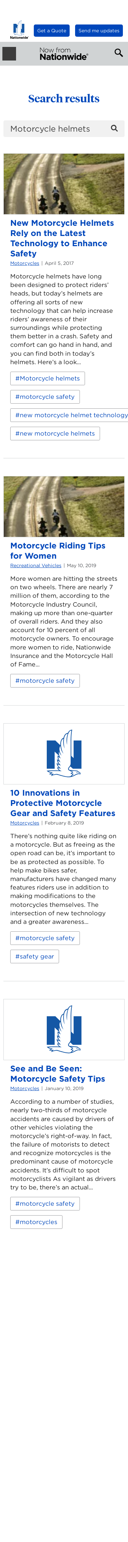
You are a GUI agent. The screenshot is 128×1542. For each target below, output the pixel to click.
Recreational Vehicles (35, 565)
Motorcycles (24, 263)
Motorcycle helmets (50, 378)
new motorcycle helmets (57, 433)
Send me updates (99, 30)
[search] (64, 128)
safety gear (37, 956)
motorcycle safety (47, 396)
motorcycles (38, 1221)
